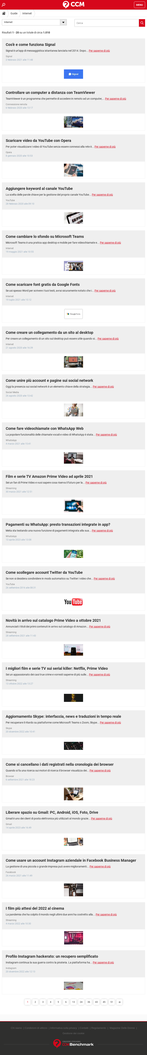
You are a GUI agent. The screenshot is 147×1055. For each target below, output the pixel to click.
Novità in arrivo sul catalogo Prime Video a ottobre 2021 (53, 620)
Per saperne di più (99, 50)
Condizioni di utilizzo (36, 1028)
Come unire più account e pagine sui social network (49, 380)
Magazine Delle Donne (122, 1028)
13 (73, 1002)
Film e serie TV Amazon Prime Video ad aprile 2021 (49, 476)
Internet (27, 13)
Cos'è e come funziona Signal (30, 44)
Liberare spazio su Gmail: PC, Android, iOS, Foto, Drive (52, 812)
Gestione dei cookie (73, 1033)
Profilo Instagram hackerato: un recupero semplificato (52, 956)
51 (111, 1002)
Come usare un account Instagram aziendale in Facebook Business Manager (71, 860)
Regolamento (98, 1028)
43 (96, 1002)
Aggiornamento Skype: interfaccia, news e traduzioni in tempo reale (63, 716)
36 (88, 1002)
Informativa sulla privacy (63, 1028)
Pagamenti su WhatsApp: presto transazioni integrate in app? (58, 524)
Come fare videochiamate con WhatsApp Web (44, 428)
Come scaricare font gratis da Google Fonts (43, 284)
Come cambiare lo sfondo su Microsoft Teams (45, 236)
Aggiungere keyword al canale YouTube (39, 188)
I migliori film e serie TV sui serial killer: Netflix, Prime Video (57, 668)
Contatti (84, 1028)
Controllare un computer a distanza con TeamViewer (50, 92)
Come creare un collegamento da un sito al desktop (49, 332)
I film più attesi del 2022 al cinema (35, 908)
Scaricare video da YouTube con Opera (38, 140)
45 (104, 1002)
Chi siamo (16, 1028)
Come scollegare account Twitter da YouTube (44, 572)
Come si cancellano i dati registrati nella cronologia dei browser (60, 764)
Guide (14, 13)
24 (81, 1002)
